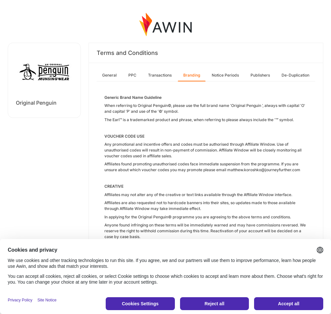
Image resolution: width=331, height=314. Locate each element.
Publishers (260, 75)
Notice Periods (225, 75)
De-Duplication (295, 75)
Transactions (160, 75)
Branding (191, 75)
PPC (132, 75)
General (109, 75)
